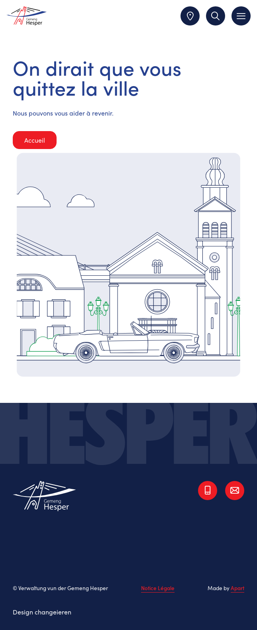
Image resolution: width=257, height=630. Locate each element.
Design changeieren (42, 611)
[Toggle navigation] (241, 16)
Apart (237, 588)
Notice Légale (158, 588)
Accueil (34, 139)
